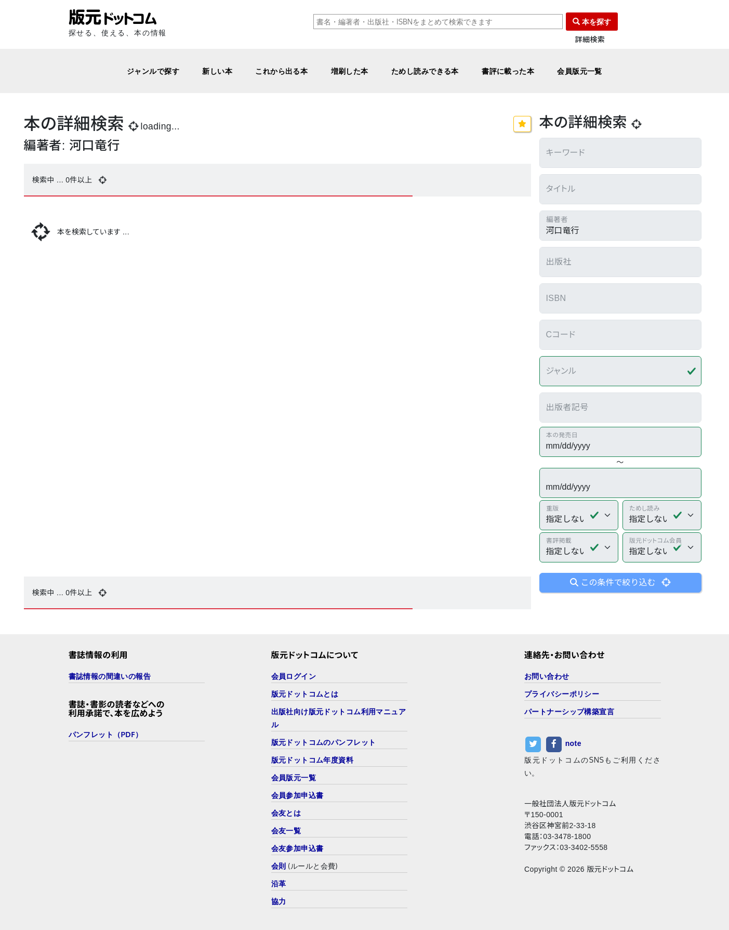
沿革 (278, 883)
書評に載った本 (508, 71)
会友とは (286, 812)
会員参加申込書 (297, 795)
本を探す (592, 21)
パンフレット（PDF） (106, 734)
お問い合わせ (546, 676)
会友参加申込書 (297, 848)
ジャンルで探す (153, 71)
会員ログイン (293, 676)
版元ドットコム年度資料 (312, 759)
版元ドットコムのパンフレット (323, 742)
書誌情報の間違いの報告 (110, 676)
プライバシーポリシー (561, 693)
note (573, 743)
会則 (278, 865)
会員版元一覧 (579, 71)
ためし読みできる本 (425, 71)
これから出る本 (281, 71)
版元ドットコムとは (305, 693)
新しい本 (217, 71)
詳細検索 (590, 40)
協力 (278, 901)
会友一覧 (286, 830)
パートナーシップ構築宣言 (569, 711)
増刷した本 (349, 71)
